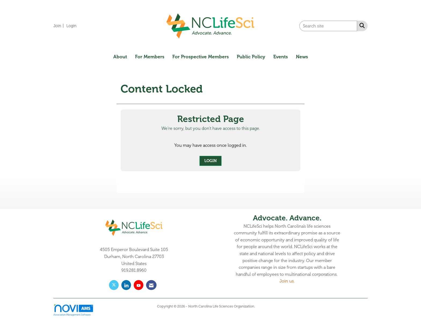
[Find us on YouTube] (138, 285)
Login (210, 161)
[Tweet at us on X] (114, 285)
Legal (260, 306)
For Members (149, 56)
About (120, 56)
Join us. (287, 281)
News (302, 56)
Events (280, 56)
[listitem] (59, 25)
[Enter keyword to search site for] (328, 26)
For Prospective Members (200, 56)
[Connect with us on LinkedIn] (126, 285)
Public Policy (251, 56)
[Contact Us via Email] (151, 285)
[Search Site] (361, 25)
